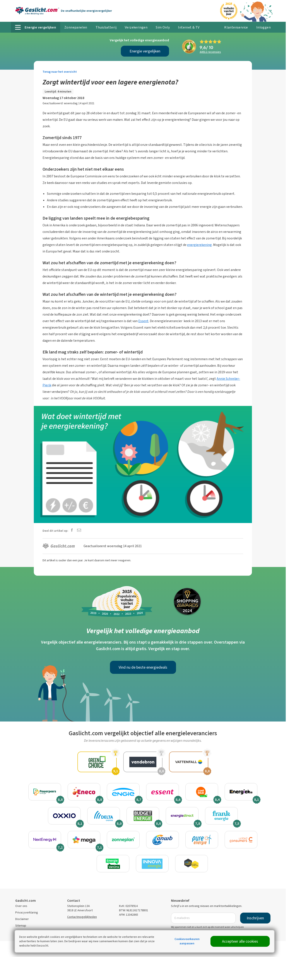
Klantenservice (236, 27)
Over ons (21, 906)
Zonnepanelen (75, 27)
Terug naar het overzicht (60, 72)
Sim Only (163, 27)
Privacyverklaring (26, 912)
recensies (210, 52)
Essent (143, 321)
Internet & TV (188, 27)
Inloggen (263, 27)
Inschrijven (255, 918)
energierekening (199, 244)
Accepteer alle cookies (240, 941)
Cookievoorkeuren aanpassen (187, 941)
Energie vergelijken (145, 51)
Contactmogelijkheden (82, 917)
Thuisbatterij (106, 27)
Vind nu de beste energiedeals (143, 667)
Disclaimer (22, 919)
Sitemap (20, 925)
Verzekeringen (136, 27)
